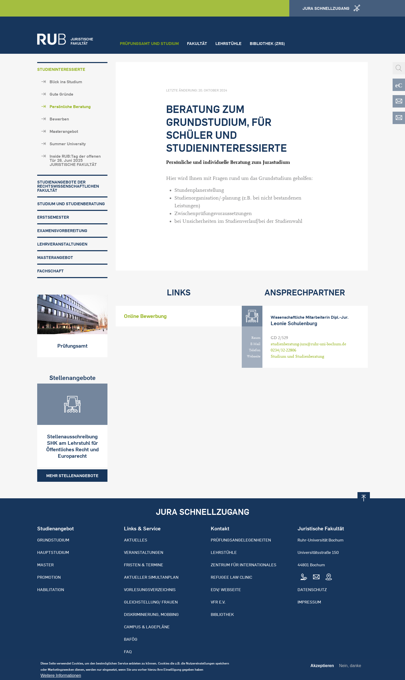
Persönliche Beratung (70, 106)
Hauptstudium (53, 552)
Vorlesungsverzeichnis (150, 589)
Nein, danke (350, 667)
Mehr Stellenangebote (72, 475)
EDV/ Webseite (226, 589)
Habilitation (50, 589)
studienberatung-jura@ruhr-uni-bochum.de (308, 344)
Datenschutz (312, 589)
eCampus (399, 85)
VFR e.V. (218, 602)
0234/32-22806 (283, 350)
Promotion (49, 577)
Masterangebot (64, 131)
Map (328, 577)
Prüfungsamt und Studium (149, 43)
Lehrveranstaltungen (62, 244)
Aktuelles (135, 540)
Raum (255, 338)
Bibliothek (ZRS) (267, 43)
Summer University (68, 143)
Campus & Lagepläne (147, 626)
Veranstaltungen (143, 552)
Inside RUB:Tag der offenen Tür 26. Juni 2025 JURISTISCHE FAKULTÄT (75, 160)
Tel (304, 577)
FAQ (128, 651)
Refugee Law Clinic (231, 577)
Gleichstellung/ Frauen (151, 602)
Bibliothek (222, 614)
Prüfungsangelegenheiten (241, 540)
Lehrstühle (228, 43)
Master (45, 564)
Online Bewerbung (145, 316)
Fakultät (197, 43)
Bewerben (59, 118)
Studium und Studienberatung (71, 203)
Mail (316, 577)
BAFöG (130, 639)
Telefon (254, 350)
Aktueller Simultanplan (151, 577)
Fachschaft (50, 270)
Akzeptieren (322, 668)
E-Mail (255, 344)
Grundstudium (53, 540)
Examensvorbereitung (62, 230)
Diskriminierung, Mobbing (151, 614)
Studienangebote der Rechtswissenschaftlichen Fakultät (68, 186)
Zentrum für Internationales (243, 564)
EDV (399, 101)
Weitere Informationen (61, 677)
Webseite (253, 356)
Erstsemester (53, 217)
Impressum (309, 602)
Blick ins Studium (66, 81)
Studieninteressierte (61, 69)
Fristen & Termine (143, 564)
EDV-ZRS (399, 118)
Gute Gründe (61, 94)
